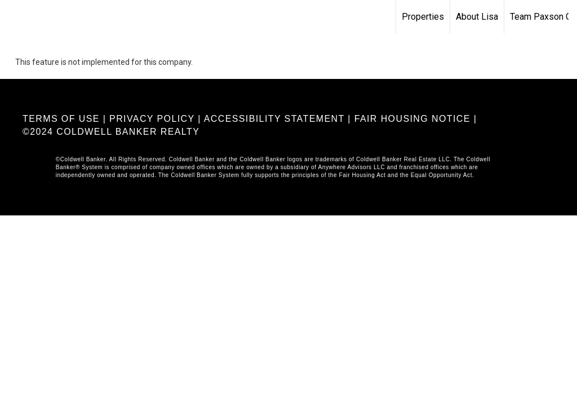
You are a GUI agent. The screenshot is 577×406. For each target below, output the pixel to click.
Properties (423, 16)
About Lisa (477, 16)
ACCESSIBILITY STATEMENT (274, 118)
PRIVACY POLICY (151, 118)
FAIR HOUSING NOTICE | (415, 118)
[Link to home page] (14, 17)
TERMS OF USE (61, 118)
